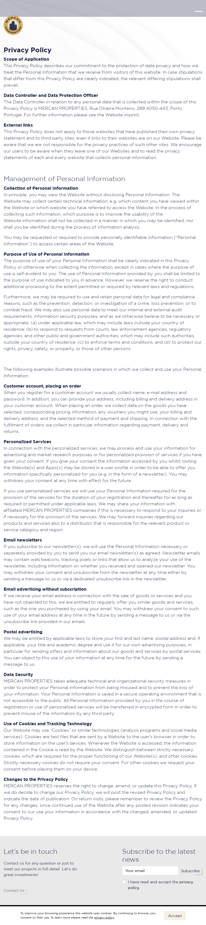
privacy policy (104, 917)
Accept (175, 915)
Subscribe (190, 873)
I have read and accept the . (160, 887)
